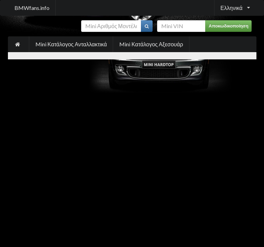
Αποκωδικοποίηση (228, 25)
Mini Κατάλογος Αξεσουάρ (151, 44)
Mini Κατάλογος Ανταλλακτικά (71, 44)
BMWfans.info (32, 7)
